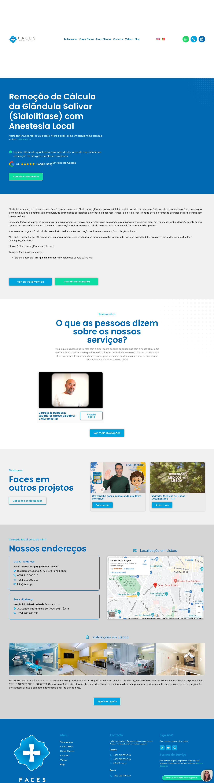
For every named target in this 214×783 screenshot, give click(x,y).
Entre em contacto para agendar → (194, 777)
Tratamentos (70, 39)
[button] (30, 164)
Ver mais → (25, 139)
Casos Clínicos (103, 39)
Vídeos (128, 39)
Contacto (118, 39)
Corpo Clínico (86, 39)
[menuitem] (158, 39)
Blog (137, 39)
